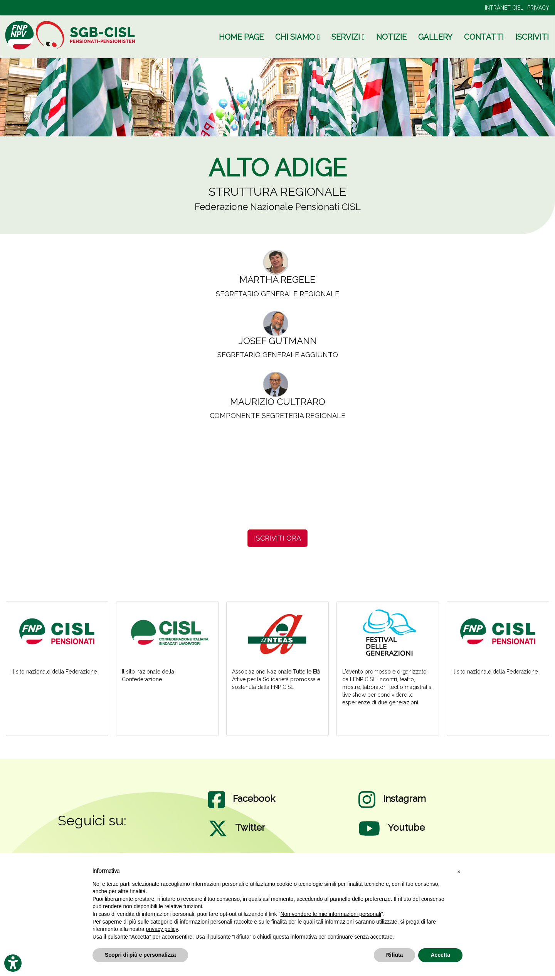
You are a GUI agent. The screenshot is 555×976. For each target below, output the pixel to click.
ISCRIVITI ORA (277, 538)
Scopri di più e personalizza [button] (140, 955)
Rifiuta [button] (394, 955)
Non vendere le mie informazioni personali (330, 914)
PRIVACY (538, 8)
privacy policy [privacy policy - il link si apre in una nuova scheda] (162, 929)
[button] (458, 871)
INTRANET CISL (504, 8)
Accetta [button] (440, 955)
